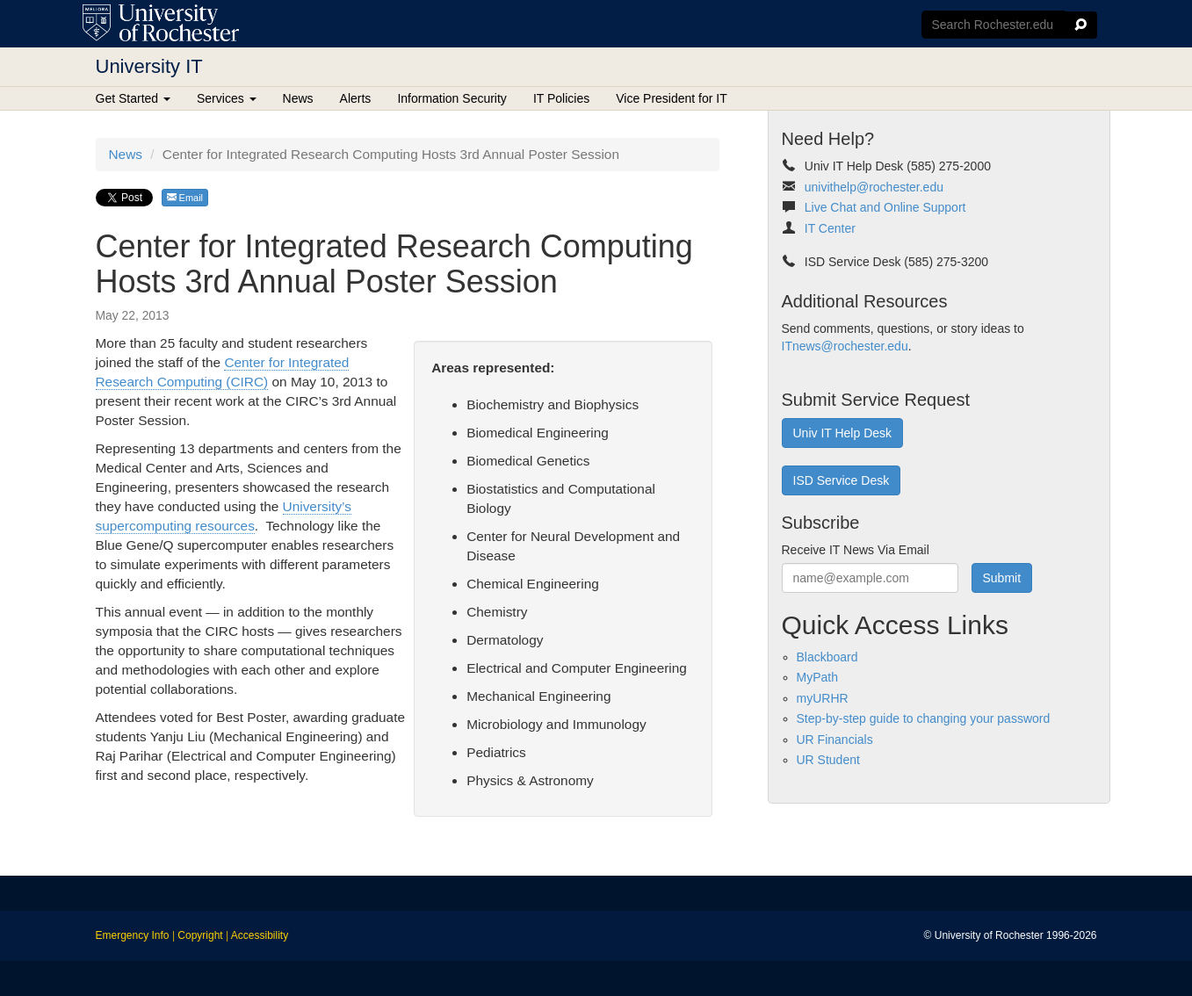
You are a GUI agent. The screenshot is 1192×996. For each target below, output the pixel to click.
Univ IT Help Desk (842, 433)
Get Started (133, 98)
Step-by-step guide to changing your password (924, 718)
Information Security (452, 98)
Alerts (356, 98)
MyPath (817, 677)
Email (185, 197)
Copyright (199, 935)
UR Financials (835, 740)
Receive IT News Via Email (855, 550)
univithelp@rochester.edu (874, 187)
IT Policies (561, 98)
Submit (1002, 578)
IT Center (830, 228)
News (298, 98)
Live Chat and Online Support (885, 207)
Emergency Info (133, 935)
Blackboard (827, 657)
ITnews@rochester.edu (845, 346)
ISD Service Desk (841, 480)
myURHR (823, 698)
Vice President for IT (671, 98)
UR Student (828, 760)
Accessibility (259, 935)
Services (226, 98)
